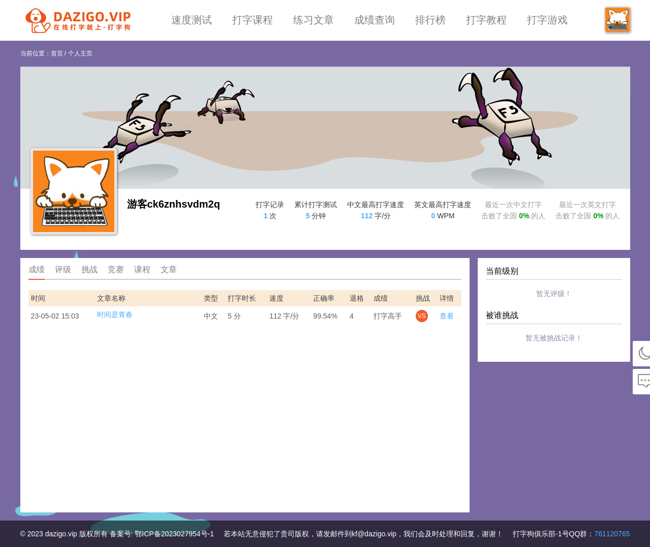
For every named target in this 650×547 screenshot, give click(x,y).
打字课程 (252, 19)
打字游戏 (547, 19)
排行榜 (430, 19)
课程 (142, 269)
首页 (57, 53)
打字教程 (486, 19)
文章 (169, 269)
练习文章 (313, 19)
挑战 (89, 269)
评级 (63, 269)
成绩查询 (374, 19)
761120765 (612, 534)
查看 (447, 316)
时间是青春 (115, 314)
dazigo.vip (61, 534)
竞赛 (116, 269)
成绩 (36, 269)
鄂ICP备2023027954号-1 (174, 534)
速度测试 (191, 19)
